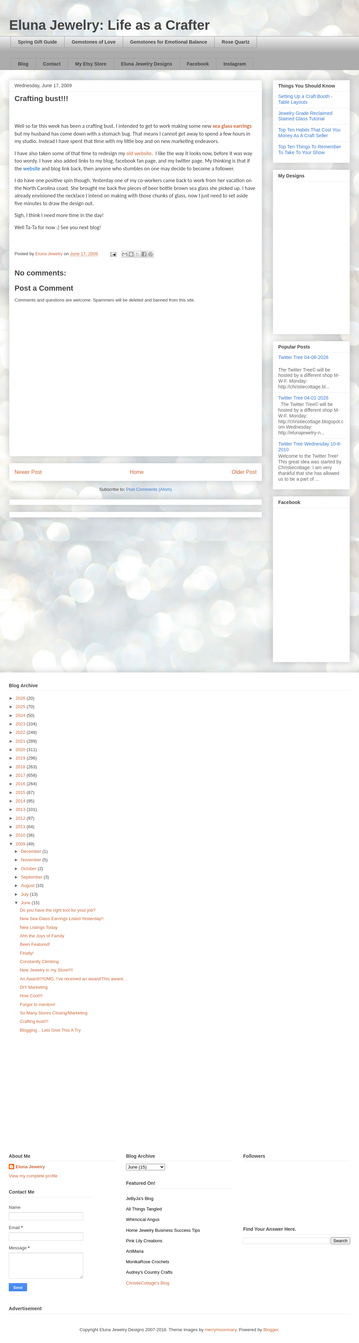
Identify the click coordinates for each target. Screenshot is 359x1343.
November (32, 859)
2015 (21, 792)
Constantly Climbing (39, 961)
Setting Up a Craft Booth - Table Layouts (305, 99)
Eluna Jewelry (30, 1166)
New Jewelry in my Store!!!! (46, 970)
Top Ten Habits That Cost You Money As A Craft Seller (309, 132)
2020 (21, 749)
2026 (21, 698)
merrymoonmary (221, 1329)
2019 (21, 758)
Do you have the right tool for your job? (57, 910)
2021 (21, 741)
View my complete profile (33, 1175)
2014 (21, 801)
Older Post (244, 472)
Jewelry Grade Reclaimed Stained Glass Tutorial (305, 116)
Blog (23, 64)
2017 (21, 775)
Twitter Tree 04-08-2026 (303, 357)
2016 (21, 783)
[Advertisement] (179, 1096)
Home (137, 472)
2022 (21, 732)
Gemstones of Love (94, 42)
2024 (21, 715)
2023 (21, 723)
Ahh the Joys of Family (42, 935)
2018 (21, 766)
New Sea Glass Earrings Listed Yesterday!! (61, 918)
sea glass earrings (232, 126)
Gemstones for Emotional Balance (168, 42)
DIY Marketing (33, 987)
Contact (52, 64)
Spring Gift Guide (37, 42)
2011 (21, 826)
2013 (21, 809)
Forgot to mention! (37, 1004)
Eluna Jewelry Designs (146, 64)
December (32, 851)
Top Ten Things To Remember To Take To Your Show (309, 149)
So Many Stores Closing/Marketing (53, 1012)
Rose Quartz (235, 42)
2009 (21, 843)
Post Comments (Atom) (149, 489)
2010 (21, 835)
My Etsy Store (90, 64)
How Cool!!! (31, 995)
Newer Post (28, 472)
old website (139, 153)
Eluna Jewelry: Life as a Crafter (109, 25)
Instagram (234, 64)
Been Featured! (35, 944)
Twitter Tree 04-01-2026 (303, 398)
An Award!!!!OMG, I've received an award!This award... (73, 978)
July (25, 894)
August (28, 885)
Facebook (198, 64)
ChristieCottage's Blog (147, 1283)
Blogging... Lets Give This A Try (50, 1030)
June (26, 902)
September (32, 877)
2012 (21, 818)
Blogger (270, 1329)
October (29, 868)
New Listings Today (38, 927)
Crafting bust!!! (34, 1021)
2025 (21, 706)
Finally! (26, 953)
